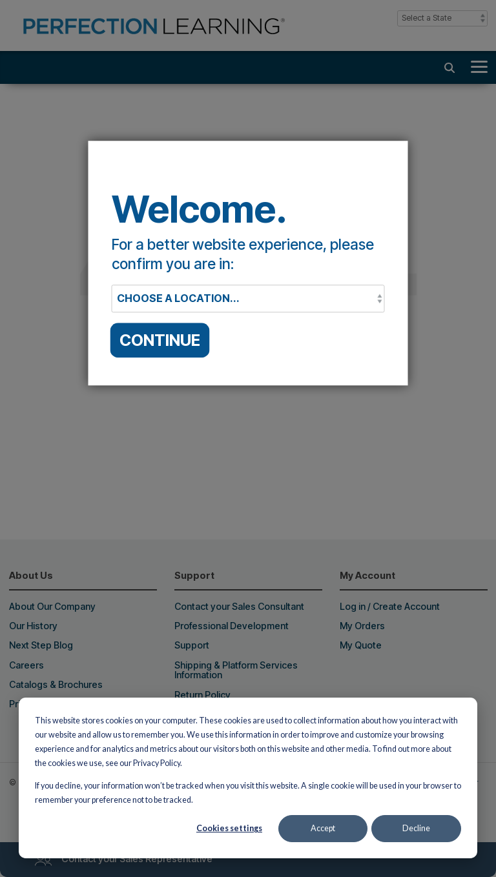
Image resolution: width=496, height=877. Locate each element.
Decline (416, 828)
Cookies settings (229, 828)
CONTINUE (159, 340)
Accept (323, 828)
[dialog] (248, 778)
